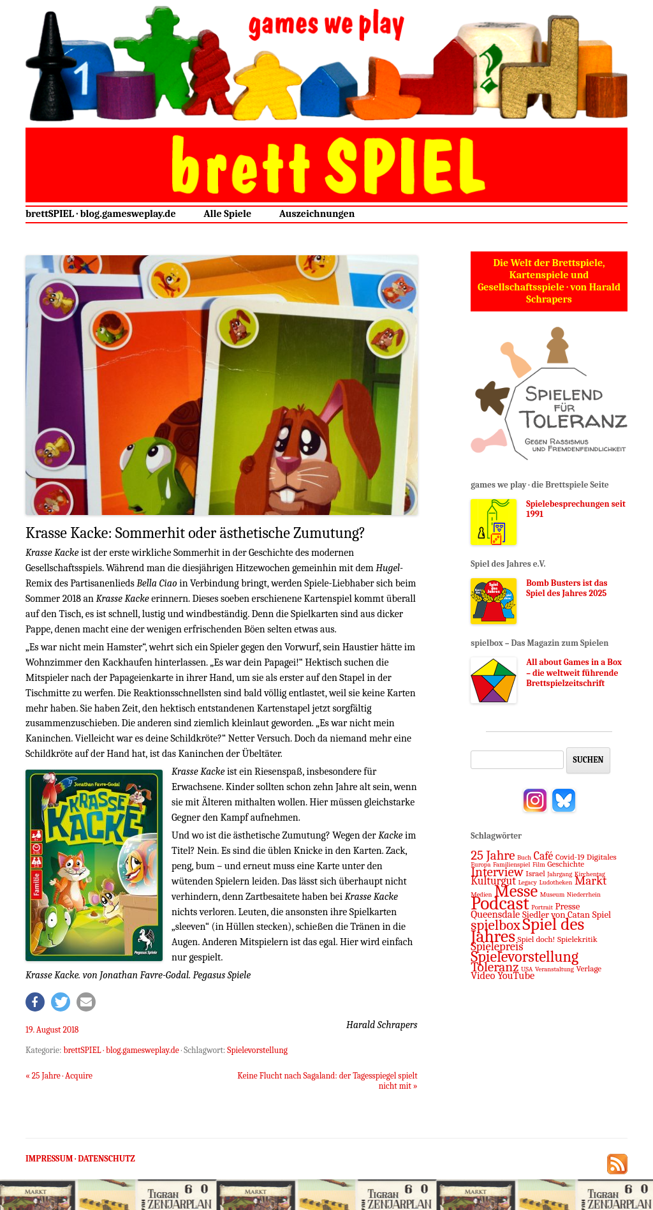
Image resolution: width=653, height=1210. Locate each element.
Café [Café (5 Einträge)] (544, 855)
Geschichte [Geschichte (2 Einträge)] (565, 864)
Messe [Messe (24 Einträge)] (516, 891)
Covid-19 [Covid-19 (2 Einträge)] (569, 857)
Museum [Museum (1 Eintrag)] (552, 894)
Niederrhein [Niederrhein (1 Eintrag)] (584, 894)
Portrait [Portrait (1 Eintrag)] (542, 907)
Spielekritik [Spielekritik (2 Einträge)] (577, 939)
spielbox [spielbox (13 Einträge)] (495, 925)
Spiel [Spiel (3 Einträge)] (602, 914)
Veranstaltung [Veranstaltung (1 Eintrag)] (554, 969)
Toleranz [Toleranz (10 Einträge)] (494, 967)
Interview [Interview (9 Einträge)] (497, 871)
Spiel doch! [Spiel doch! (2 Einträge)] (536, 939)
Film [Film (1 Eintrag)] (538, 864)
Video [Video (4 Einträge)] (483, 975)
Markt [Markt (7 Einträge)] (590, 881)
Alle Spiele (227, 214)
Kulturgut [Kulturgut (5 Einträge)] (493, 880)
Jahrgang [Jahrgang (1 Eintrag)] (559, 874)
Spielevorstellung (257, 1050)
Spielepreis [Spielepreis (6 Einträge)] (497, 946)
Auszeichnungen (317, 214)
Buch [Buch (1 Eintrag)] (524, 857)
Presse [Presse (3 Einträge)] (567, 906)
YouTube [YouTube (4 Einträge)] (515, 975)
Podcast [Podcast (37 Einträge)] (500, 903)
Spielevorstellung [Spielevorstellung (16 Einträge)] (524, 957)
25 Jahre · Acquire (59, 1075)
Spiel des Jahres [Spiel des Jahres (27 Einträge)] (527, 930)
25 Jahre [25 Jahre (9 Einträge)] (493, 855)
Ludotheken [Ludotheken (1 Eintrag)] (555, 882)
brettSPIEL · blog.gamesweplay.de (101, 214)
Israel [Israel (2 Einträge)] (535, 873)
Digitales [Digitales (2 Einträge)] (602, 857)
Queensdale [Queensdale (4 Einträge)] (495, 914)
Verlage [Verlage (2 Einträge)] (588, 968)
